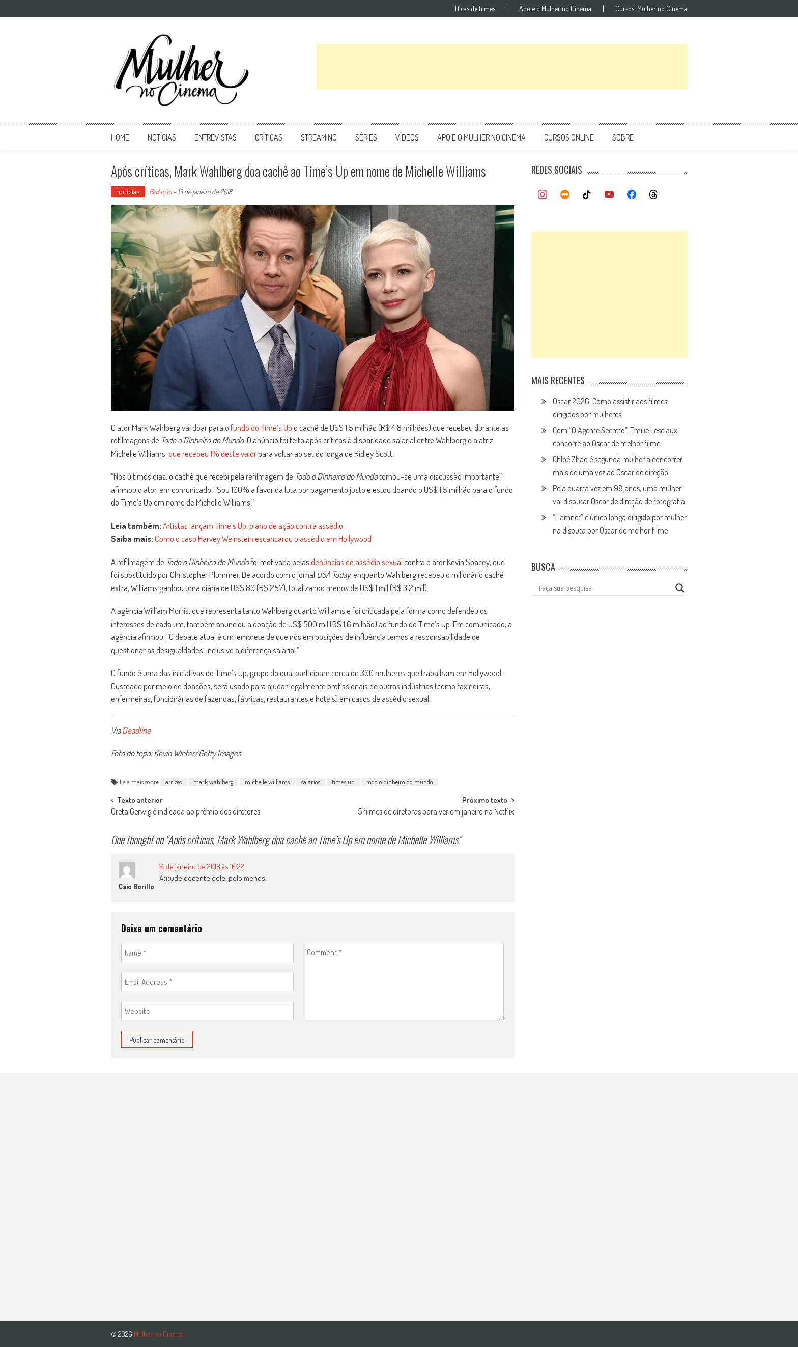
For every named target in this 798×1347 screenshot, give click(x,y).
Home (120, 137)
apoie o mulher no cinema (481, 137)
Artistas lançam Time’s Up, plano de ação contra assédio (253, 525)
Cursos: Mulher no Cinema (651, 8)
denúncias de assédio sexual (357, 561)
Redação (160, 191)
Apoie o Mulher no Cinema (555, 8)
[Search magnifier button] (680, 588)
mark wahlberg (213, 782)
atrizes (173, 782)
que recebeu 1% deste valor (212, 453)
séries (366, 137)
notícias (162, 137)
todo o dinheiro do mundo (399, 782)
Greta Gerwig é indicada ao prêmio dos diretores (185, 812)
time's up (343, 782)
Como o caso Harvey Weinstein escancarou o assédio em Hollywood (263, 538)
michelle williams (267, 782)
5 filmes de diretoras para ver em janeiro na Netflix (436, 812)
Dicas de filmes (475, 8)
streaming (319, 137)
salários (310, 782)
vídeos (407, 137)
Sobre (623, 137)
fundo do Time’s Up (261, 427)
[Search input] (604, 588)
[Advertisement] (502, 67)
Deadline (136, 730)
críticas (268, 137)
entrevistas (215, 137)
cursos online (569, 137)
